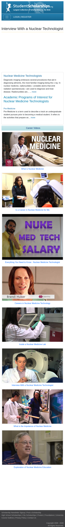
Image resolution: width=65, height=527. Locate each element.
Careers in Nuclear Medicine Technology (32, 303)
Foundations (49, 515)
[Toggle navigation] (6, 17)
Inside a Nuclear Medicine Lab (32, 344)
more (34, 92)
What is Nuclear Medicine (32, 169)
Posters (40, 515)
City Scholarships (29, 515)
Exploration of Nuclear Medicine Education (32, 467)
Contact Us (32, 518)
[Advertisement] (32, 489)
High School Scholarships (11, 515)
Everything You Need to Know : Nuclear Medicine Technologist (32, 262)
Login (16, 17)
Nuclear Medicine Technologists (23, 75)
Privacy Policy (20, 518)
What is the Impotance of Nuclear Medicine (32, 426)
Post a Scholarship (34, 513)
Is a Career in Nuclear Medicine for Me (32, 210)
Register (26, 17)
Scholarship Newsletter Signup (13, 513)
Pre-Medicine (9, 109)
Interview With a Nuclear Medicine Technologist (32, 385)
